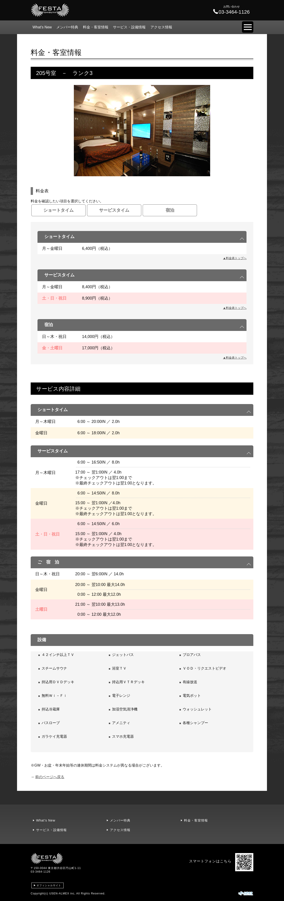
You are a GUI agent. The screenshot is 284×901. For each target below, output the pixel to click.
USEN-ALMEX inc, (62, 893)
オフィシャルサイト (49, 885)
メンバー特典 (67, 27)
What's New (42, 27)
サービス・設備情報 (129, 27)
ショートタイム (58, 210)
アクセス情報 (161, 27)
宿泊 (170, 210)
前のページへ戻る (49, 777)
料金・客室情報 (95, 27)
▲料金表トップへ (235, 258)
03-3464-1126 (40, 871)
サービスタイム (114, 210)
